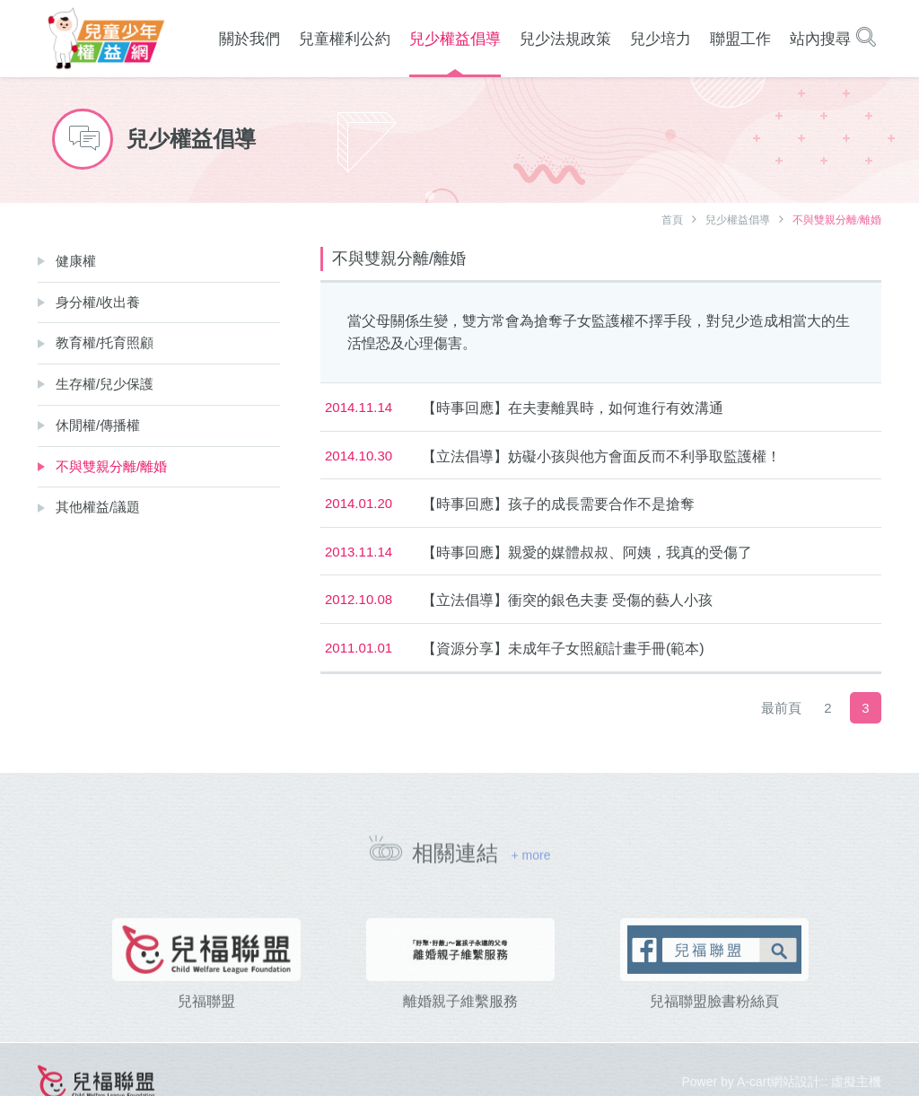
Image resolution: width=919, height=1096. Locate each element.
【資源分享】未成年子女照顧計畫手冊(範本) (563, 648)
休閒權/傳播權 (98, 425)
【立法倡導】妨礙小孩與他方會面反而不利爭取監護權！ (601, 456)
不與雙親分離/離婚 (111, 466)
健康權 (76, 260)
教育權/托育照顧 (104, 342)
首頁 (672, 220)
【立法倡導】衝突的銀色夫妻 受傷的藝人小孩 (567, 600)
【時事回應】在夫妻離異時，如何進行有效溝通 (572, 408)
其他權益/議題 (98, 506)
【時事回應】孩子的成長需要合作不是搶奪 (558, 504)
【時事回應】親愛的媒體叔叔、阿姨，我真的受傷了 (587, 552)
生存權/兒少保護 (104, 383)
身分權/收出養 (98, 302)
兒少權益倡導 (737, 220)
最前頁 (781, 707)
